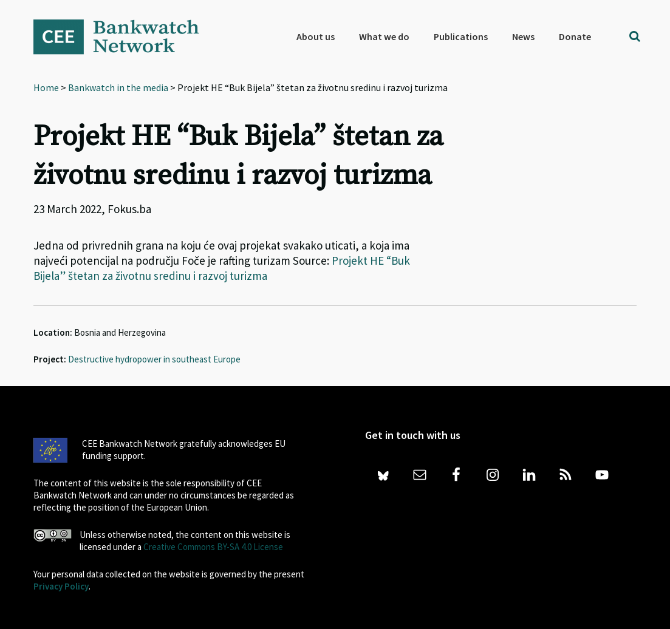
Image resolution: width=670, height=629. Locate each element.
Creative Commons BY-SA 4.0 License (213, 546)
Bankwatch (124, 36)
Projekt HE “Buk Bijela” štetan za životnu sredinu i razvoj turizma (221, 268)
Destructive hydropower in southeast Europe (154, 359)
